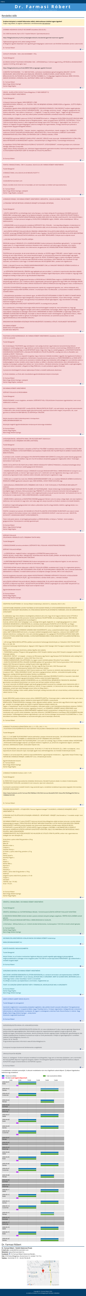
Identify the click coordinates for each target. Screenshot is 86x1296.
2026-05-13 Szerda (5, 1202)
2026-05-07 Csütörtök (5, 1169)
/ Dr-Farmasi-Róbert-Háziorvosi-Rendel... (22, 1254)
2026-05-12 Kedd (5, 1195)
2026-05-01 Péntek (5, 1138)
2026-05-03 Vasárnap (5, 1148)
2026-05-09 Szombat (5, 1180)
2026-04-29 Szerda (5, 1127)
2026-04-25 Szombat (5, 1105)
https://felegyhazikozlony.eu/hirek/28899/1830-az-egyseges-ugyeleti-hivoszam (27, 68)
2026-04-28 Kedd (5, 1120)
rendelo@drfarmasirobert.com (18, 1250)
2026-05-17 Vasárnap (5, 1223)
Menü (2, 2)
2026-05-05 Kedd (5, 1158)
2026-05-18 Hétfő (5, 1228)
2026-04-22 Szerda (5, 1089)
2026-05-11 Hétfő (5, 1190)
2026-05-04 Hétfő (5, 1153)
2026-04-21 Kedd (5, 1083)
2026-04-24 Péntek (5, 1101)
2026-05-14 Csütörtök (5, 1207)
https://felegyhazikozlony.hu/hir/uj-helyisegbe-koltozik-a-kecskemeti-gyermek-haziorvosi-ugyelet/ (33, 38)
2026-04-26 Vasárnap (5, 1110)
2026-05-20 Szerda (5, 1239)
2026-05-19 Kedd (5, 1233)
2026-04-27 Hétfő (5, 1115)
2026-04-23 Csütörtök (5, 1094)
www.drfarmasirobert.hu (16, 1252)
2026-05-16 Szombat (5, 1218)
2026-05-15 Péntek (5, 1213)
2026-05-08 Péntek (5, 1176)
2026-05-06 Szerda (5, 1164)
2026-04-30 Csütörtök (5, 1131)
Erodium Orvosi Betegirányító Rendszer (43, 1293)
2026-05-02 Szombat (5, 1143)
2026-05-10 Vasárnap (5, 1185)
